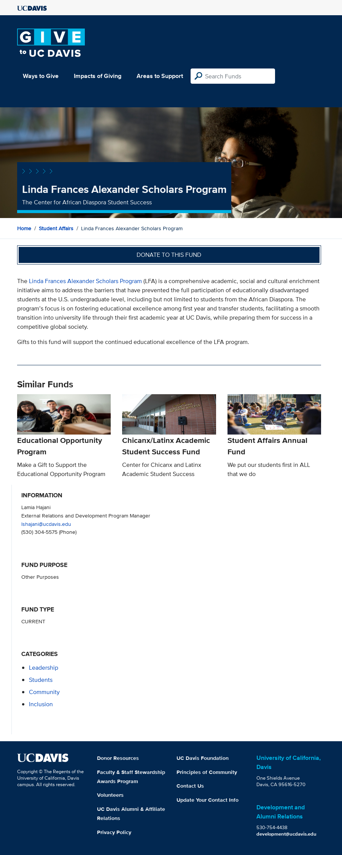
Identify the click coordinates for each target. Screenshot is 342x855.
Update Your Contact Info (208, 800)
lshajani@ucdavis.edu (46, 524)
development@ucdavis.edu (286, 833)
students (40, 679)
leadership (43, 667)
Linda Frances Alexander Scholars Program (85, 281)
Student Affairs (56, 228)
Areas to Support (160, 76)
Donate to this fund (169, 254)
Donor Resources (118, 758)
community (44, 692)
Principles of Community (207, 772)
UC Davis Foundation (203, 758)
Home (24, 228)
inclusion (41, 704)
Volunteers (110, 795)
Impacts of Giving (97, 76)
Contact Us (190, 786)
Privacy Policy (114, 832)
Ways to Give (41, 76)
